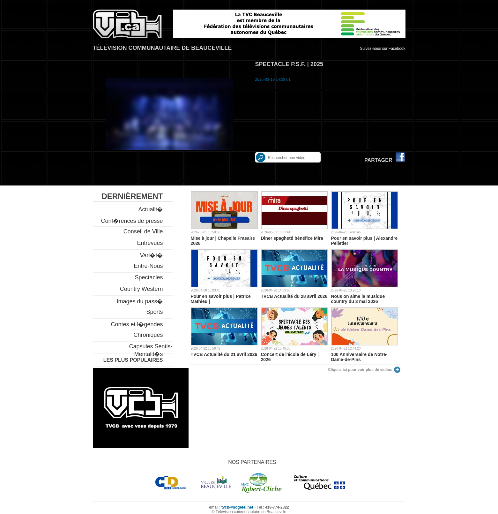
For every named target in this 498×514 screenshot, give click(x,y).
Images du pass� (139, 301)
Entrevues (150, 243)
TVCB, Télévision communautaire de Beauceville (127, 24)
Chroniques (148, 335)
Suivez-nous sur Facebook (382, 48)
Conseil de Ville (143, 231)
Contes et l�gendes (137, 324)
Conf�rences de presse (132, 221)
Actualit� (150, 209)
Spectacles (149, 277)
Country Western (141, 289)
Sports (154, 312)
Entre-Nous (148, 266)
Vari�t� (151, 255)
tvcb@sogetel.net (237, 507)
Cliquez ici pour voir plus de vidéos (360, 369)
